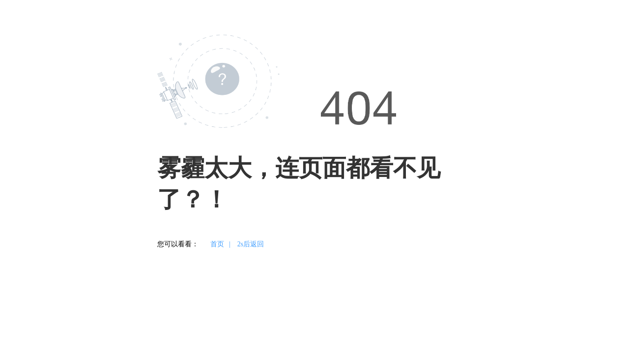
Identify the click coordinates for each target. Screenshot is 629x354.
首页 (217, 244)
